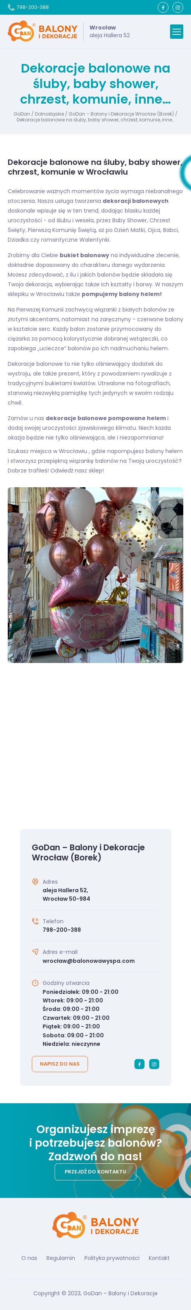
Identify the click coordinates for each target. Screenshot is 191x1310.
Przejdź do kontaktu (95, 1171)
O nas (29, 1258)
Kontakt (159, 1258)
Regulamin (60, 1258)
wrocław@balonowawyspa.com (89, 961)
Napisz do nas (60, 1064)
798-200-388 (28, 7)
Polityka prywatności (111, 1258)
